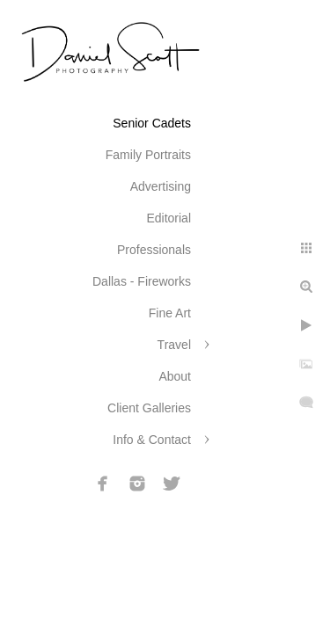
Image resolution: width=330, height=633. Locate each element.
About (174, 376)
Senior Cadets (152, 123)
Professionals (154, 250)
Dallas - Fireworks (141, 281)
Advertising (160, 186)
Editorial (168, 218)
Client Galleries (149, 408)
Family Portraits (148, 155)
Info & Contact (152, 440)
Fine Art (170, 313)
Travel (174, 345)
